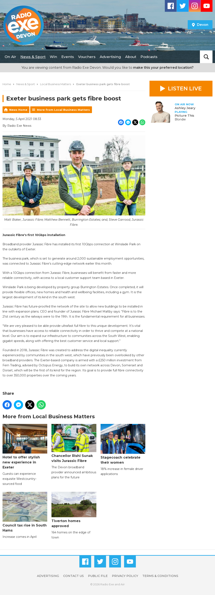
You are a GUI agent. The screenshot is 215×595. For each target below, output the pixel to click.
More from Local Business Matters (63, 109)
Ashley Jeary (185, 108)
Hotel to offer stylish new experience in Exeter (25, 446)
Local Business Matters (55, 84)
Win (53, 57)
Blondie (180, 119)
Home (7, 84)
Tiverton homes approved (73, 510)
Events (67, 57)
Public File (98, 576)
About (130, 57)
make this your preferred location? (163, 68)
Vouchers (87, 57)
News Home (18, 109)
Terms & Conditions (160, 576)
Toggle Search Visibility (206, 56)
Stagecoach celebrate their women (123, 444)
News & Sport (33, 57)
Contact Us (73, 576)
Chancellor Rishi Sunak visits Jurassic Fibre (73, 443)
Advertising (110, 57)
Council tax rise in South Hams (25, 512)
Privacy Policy (125, 576)
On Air (10, 57)
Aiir (123, 584)
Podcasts (148, 57)
